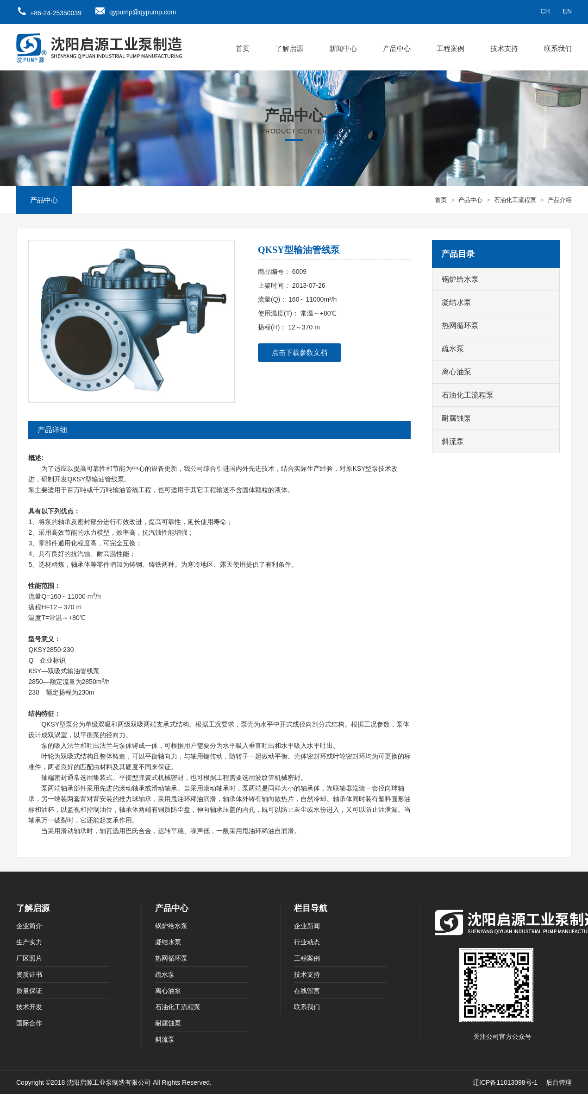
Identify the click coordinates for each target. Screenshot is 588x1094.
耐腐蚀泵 (456, 418)
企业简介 (29, 926)
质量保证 (29, 990)
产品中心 (397, 48)
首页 (243, 48)
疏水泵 (453, 349)
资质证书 (29, 974)
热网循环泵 (460, 325)
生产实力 (29, 942)
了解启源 (289, 48)
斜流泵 (453, 441)
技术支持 (504, 48)
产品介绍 (560, 199)
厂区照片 (29, 958)
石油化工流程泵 (515, 199)
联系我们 (558, 48)
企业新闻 (307, 926)
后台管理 (559, 1082)
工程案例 (450, 48)
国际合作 (29, 1023)
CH (545, 11)
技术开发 (29, 1007)
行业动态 (307, 942)
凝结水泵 (456, 302)
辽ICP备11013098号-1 (505, 1082)
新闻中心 (343, 48)
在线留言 (307, 990)
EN (567, 11)
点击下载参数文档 (299, 352)
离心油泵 (456, 372)
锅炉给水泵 (460, 279)
